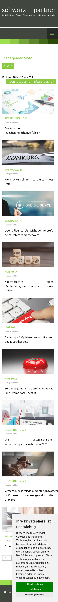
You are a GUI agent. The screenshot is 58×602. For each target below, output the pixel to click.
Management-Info (11, 122)
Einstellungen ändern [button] (35, 594)
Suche (8, 66)
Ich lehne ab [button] (35, 589)
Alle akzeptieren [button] (35, 584)
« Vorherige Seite (19, 81)
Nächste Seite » (44, 81)
